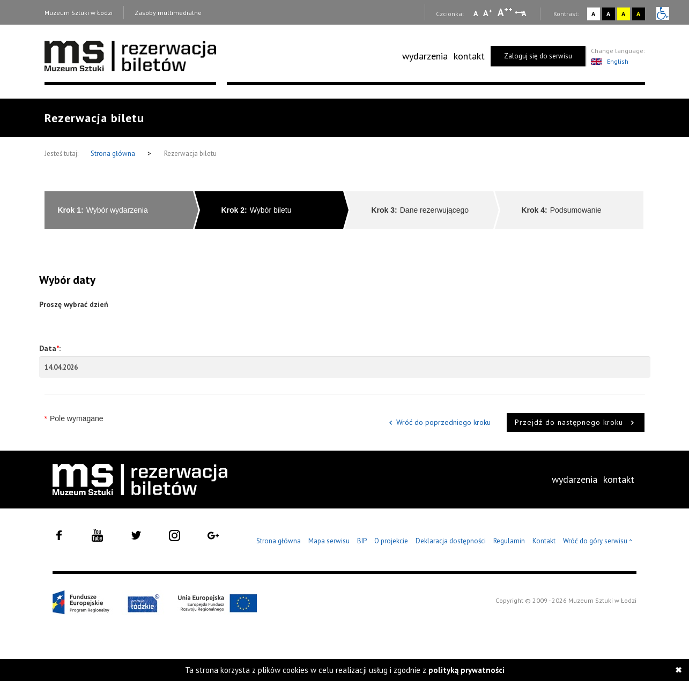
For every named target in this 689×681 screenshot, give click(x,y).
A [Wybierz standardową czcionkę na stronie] (487, 13)
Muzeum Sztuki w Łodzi (79, 13)
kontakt (469, 56)
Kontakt (543, 540)
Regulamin (509, 540)
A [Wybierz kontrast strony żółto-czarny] (623, 14)
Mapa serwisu (329, 540)
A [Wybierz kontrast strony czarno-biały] (608, 14)
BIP (362, 540)
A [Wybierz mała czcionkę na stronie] (475, 13)
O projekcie (391, 540)
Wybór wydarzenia (103, 210)
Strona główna (114, 153)
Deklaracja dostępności (451, 540)
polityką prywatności (466, 670)
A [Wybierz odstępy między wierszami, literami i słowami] (525, 13)
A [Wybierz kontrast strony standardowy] (593, 14)
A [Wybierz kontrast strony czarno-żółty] (638, 14)
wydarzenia (425, 56)
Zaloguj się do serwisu (538, 56)
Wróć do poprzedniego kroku (443, 422)
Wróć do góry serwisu (598, 541)
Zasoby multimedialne (168, 13)
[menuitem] (425, 56)
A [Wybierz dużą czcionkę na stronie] (505, 12)
